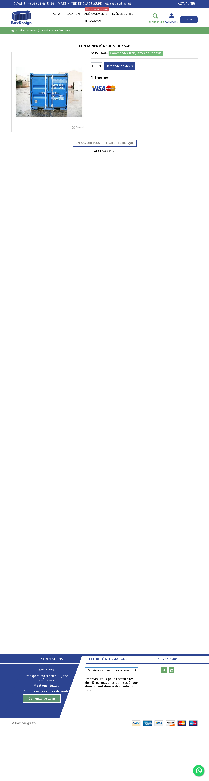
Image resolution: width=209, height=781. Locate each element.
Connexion (171, 22)
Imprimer (101, 77)
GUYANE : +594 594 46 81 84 (33, 3)
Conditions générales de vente (46, 691)
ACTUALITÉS (187, 3)
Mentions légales (46, 685)
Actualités (46, 670)
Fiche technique (120, 143)
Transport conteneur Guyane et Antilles (46, 677)
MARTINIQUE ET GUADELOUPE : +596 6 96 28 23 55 (94, 3)
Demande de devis (41, 698)
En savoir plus (88, 143)
